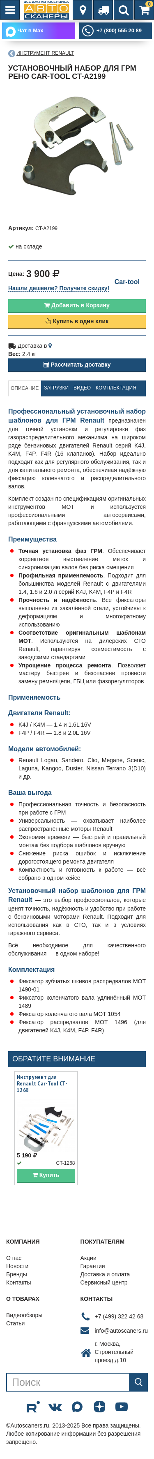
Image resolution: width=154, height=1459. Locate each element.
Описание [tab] (25, 388)
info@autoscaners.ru (121, 1330)
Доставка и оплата (105, 1274)
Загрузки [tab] (56, 388)
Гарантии (92, 1266)
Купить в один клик (77, 321)
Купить (46, 1175)
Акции (88, 1258)
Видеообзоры (24, 1315)
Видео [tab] (82, 388)
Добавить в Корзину (76, 305)
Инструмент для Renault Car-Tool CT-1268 (42, 1084)
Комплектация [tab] (116, 388)
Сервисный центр (104, 1283)
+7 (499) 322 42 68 (119, 1316)
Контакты (18, 1283)
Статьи (15, 1323)
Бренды (16, 1274)
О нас (13, 1258)
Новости (17, 1266)
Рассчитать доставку (77, 364)
